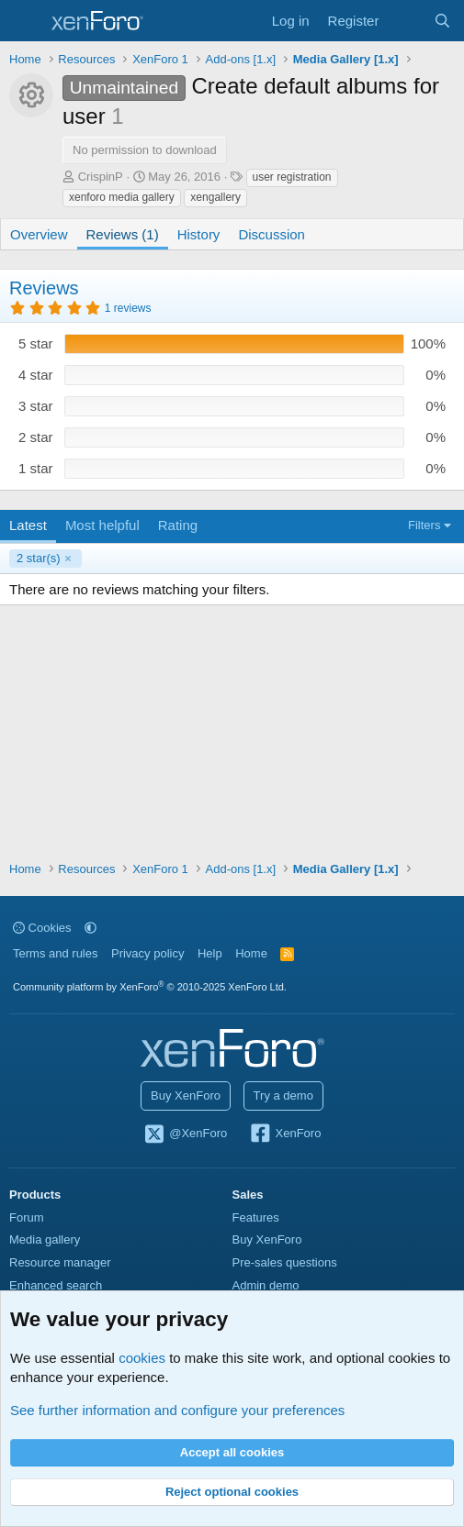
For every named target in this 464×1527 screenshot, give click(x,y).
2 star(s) (39, 558)
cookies (142, 1358)
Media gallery (44, 1239)
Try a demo (283, 1095)
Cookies (42, 928)
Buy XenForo (186, 1095)
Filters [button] (424, 525)
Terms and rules (55, 953)
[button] (90, 927)
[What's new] (406, 21)
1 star (35, 468)
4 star (35, 374)
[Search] (442, 21)
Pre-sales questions (284, 1262)
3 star (35, 406)
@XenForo (185, 1134)
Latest (28, 525)
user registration (292, 177)
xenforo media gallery (122, 197)
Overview (39, 234)
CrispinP (100, 176)
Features (255, 1217)
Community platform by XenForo (150, 986)
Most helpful (102, 525)
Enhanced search (55, 1285)
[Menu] (25, 21)
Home (251, 953)
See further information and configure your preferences (177, 1410)
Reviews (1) (122, 234)
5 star (35, 343)
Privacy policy (147, 953)
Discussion (271, 234)
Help (210, 953)
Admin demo (266, 1285)
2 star (35, 437)
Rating (178, 525)
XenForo (285, 1134)
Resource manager (60, 1262)
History (199, 234)
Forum (26, 1217)
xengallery (215, 197)
